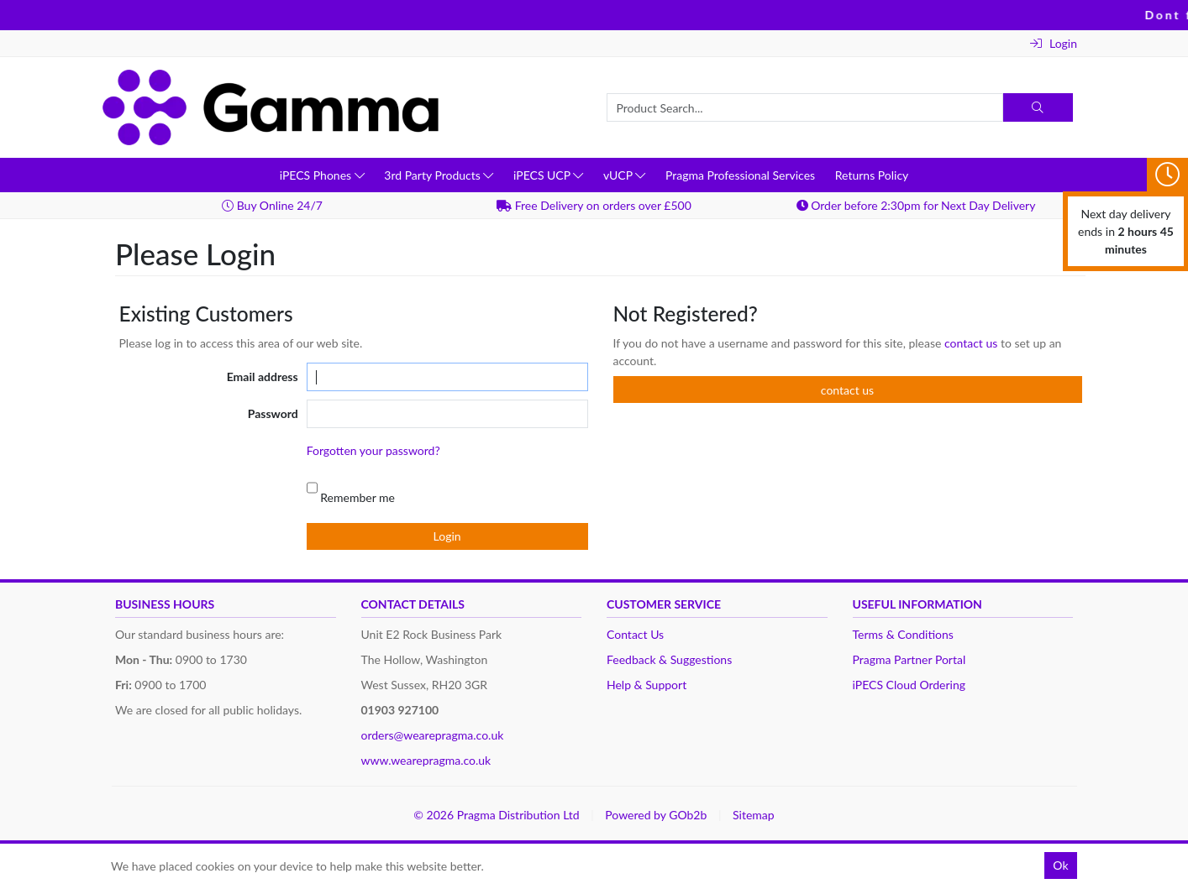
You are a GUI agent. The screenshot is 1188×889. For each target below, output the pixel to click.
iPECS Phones (322, 175)
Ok (1060, 865)
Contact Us (635, 634)
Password (273, 413)
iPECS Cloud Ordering (909, 684)
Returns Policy (872, 175)
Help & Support (646, 684)
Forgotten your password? (373, 450)
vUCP (624, 175)
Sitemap (754, 815)
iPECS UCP (548, 175)
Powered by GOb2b (656, 815)
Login (1053, 43)
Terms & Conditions (903, 634)
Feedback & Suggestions (669, 659)
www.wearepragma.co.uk (426, 760)
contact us (972, 343)
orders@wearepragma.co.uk (432, 735)
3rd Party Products (438, 175)
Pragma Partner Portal (909, 659)
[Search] (1038, 107)
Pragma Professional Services (740, 175)
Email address (262, 376)
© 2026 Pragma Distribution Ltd (496, 815)
